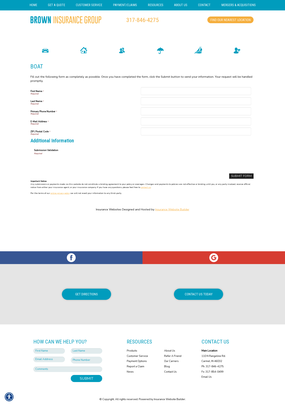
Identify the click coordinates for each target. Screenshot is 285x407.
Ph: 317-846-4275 (212, 366)
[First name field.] (49, 351)
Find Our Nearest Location (230, 20)
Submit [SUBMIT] (86, 378)
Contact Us (170, 372)
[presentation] (64, 196)
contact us (146, 220)
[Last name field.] (86, 351)
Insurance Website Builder (172, 243)
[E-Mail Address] (196, 155)
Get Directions (86, 294)
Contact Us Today (198, 294)
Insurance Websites (108, 243)
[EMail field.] (49, 359)
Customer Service (137, 356)
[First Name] (196, 125)
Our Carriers (171, 361)
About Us (169, 351)
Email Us (206, 377)
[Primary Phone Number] (196, 145)
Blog (167, 366)
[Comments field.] (67, 369)
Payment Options (137, 361)
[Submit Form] (242, 210)
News (130, 372)
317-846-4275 (142, 20)
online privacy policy (60, 227)
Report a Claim (135, 366)
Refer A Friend (172, 356)
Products (132, 351)
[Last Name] (196, 135)
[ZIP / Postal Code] (196, 165)
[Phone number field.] (86, 360)
